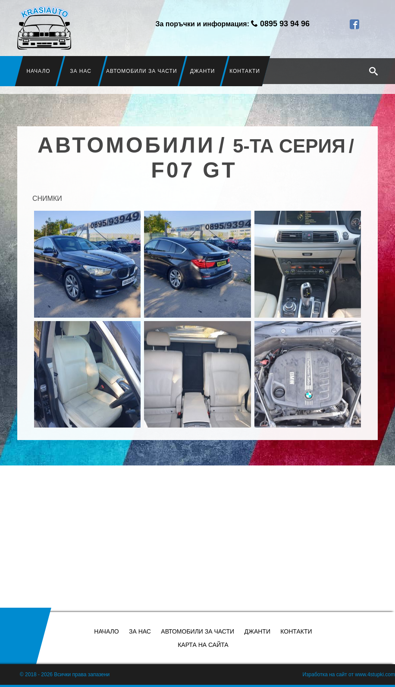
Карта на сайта (203, 644)
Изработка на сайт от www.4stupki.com (348, 674)
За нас (81, 71)
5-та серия (289, 145)
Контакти (245, 71)
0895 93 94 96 (285, 23)
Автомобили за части (142, 71)
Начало (38, 71)
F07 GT (194, 170)
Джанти (203, 71)
